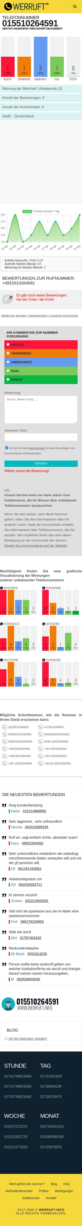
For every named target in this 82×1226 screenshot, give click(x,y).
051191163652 (29, 869)
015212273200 (16, 1147)
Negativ (15, 344)
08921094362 (33, 843)
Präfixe (44, 1191)
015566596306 (52, 1137)
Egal (13, 371)
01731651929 (51, 1076)
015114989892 (34, 811)
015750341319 (52, 1126)
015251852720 (16, 1137)
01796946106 (51, 1086)
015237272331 (16, 1126)
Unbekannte (19, 362)
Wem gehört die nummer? (27, 1184)
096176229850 (32, 922)
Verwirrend (19, 353)
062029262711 (30, 885)
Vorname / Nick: (41, 435)
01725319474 (51, 1097)
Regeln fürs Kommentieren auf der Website (35, 545)
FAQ (66, 1184)
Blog (54, 1184)
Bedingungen (36, 448)
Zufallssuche (31, 1198)
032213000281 (37, 901)
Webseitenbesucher (19, 1191)
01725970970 (51, 1147)
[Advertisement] (41, 163)
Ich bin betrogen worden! (28, 1039)
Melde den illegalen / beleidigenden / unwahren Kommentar (39, 315)
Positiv (14, 379)
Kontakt (51, 1198)
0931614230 (37, 954)
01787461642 (30, 938)
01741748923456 (17, 1076)
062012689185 (36, 827)
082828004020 (28, 979)
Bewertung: (41, 407)
